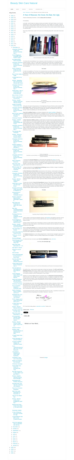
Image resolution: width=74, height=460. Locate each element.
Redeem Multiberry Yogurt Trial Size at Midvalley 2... (17, 146)
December (15, 47)
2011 (12, 43)
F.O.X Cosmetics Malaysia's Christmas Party (16, 287)
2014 (12, 38)
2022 (12, 23)
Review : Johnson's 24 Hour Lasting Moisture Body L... (17, 136)
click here (54, 239)
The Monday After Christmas (16, 132)
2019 (12, 28)
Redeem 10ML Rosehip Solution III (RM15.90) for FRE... (17, 331)
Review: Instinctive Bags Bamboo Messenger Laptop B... (17, 198)
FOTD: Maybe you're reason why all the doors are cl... (17, 300)
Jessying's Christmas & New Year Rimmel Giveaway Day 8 (17, 64)
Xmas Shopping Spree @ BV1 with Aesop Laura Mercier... (17, 275)
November (15, 426)
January (15, 445)
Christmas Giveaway (17, 283)
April (14, 439)
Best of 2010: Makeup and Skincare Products (17, 115)
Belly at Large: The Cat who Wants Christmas (16, 168)
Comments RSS (39, 9)
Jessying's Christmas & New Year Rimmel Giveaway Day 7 (17, 86)
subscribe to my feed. (40, 306)
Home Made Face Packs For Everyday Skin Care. (16, 367)
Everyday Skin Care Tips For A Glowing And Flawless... (17, 385)
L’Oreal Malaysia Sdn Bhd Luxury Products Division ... (17, 418)
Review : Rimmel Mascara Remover (17, 307)
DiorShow (48, 217)
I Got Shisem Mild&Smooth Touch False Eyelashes (16, 353)
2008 (12, 449)
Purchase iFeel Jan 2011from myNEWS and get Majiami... (17, 216)
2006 (12, 453)
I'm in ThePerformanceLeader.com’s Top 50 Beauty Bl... (17, 348)
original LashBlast (52, 112)
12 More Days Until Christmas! (17, 304)
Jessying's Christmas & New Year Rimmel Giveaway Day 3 (17, 151)
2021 (12, 25)
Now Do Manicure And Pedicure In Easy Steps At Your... (16, 269)
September (16, 430)
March (14, 441)
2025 (12, 17)
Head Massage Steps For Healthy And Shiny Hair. (17, 241)
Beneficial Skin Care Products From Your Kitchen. (17, 296)
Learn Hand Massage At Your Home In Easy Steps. (17, 256)
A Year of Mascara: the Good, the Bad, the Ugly (41, 15)
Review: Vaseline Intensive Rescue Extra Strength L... (17, 377)
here (39, 168)
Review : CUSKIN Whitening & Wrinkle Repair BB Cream (17, 121)
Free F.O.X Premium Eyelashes (17, 388)
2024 (12, 19)
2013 (12, 40)
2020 (12, 26)
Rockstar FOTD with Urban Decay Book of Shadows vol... (17, 189)
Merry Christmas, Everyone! (16, 161)
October (15, 428)
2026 (12, 15)
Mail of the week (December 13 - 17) (17, 245)
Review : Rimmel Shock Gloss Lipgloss (16, 180)
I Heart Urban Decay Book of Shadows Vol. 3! (17, 265)
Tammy (54, 159)
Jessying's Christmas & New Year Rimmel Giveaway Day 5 (17, 127)
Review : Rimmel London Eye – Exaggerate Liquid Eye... (17, 400)
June (14, 436)
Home (12, 9)
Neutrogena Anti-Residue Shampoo (17, 381)
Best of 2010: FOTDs (17, 95)
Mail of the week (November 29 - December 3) (16, 392)
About (17, 9)
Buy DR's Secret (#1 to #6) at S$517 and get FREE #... (17, 373)
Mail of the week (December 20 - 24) (17, 164)
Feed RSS (31, 9)
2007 (12, 451)
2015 (12, 36)
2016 (12, 34)
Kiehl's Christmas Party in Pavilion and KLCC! (16, 291)
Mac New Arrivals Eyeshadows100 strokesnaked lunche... (17, 210)
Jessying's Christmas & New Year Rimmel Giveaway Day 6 (17, 109)
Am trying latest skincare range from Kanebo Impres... (16, 318)
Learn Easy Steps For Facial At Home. (17, 232)
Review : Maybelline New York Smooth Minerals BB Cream (17, 82)
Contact (24, 9)
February (15, 443)
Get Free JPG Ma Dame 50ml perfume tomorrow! (17, 260)
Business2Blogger (16, 238)
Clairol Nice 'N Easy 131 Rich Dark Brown (17, 185)
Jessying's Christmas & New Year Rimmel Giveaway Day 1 (17, 175)
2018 (12, 30)
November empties (16, 410)
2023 (12, 21)
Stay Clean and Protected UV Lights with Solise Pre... (17, 204)
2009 (12, 447)
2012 (12, 41)
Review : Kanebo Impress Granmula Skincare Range (17, 101)
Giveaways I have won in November (17, 358)
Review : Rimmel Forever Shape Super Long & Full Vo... (17, 323)
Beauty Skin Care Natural (23, 3)
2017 (12, 32)
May (14, 438)
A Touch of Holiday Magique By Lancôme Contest (17, 343)
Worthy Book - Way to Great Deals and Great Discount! (17, 92)
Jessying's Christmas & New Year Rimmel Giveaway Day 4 (17, 140)
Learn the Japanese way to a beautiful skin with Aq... (17, 424)
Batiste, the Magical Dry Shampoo (17, 361)
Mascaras (28, 12)
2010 (12, 45)
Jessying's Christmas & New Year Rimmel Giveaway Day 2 (17, 156)
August (15, 432)
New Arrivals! (15, 252)
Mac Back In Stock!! (17, 247)
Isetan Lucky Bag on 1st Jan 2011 (17, 97)
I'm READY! (15, 171)
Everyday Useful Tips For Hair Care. (17, 310)
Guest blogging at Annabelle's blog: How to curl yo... (17, 221)
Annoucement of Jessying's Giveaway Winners (17, 194)
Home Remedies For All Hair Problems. (17, 339)
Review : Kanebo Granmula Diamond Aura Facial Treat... (17, 225)
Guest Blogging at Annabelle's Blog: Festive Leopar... (17, 56)
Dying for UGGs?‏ (16, 327)
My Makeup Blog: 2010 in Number (16, 60)
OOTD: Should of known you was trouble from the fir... (16, 70)
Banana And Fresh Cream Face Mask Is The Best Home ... (17, 406)
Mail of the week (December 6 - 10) (17, 313)
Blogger (46, 357)
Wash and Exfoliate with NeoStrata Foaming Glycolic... (17, 281)
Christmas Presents (17, 118)
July (14, 434)
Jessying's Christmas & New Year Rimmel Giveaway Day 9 (17, 51)
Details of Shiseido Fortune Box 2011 (17, 105)
